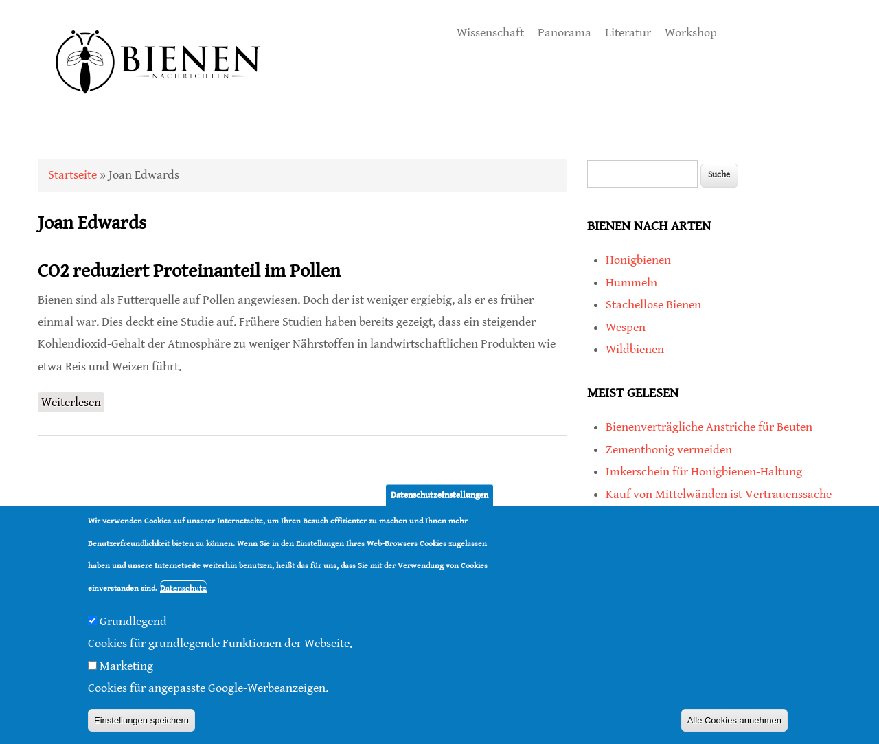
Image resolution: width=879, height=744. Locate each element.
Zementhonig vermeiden (669, 449)
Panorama (564, 32)
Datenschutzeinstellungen (439, 496)
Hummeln (631, 282)
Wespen (626, 327)
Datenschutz (183, 590)
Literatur (628, 32)
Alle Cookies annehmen (734, 722)
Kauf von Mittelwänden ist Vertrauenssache (719, 494)
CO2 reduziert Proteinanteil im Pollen (189, 271)
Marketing (126, 667)
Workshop (691, 32)
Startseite (72, 175)
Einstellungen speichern (141, 722)
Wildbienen (635, 349)
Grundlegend (133, 623)
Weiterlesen (72, 400)
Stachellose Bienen (653, 304)
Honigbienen (638, 260)
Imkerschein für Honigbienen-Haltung (704, 471)
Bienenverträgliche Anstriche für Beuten (709, 427)
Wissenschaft (490, 32)
